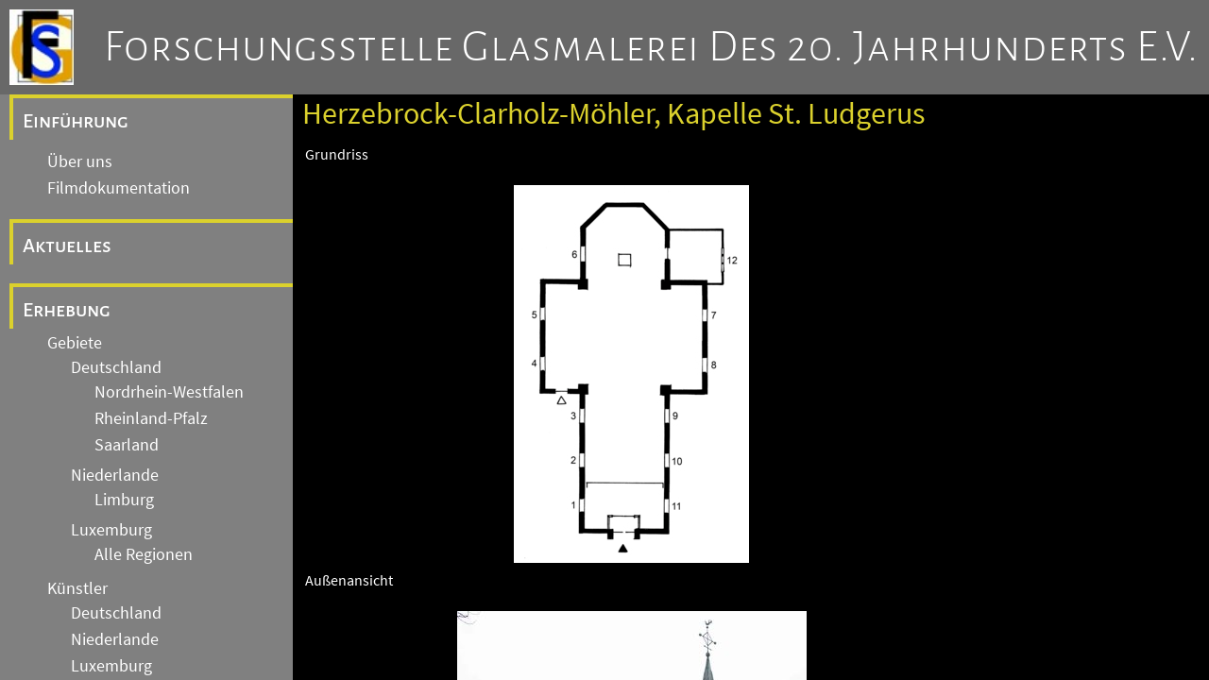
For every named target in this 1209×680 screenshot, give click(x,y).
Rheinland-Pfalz (151, 418)
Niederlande (115, 475)
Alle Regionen (143, 554)
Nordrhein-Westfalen (169, 392)
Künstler (77, 588)
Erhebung (67, 309)
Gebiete (74, 342)
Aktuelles (67, 245)
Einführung (75, 120)
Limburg (124, 499)
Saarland (126, 444)
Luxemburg (111, 529)
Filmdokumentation (118, 188)
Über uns (79, 161)
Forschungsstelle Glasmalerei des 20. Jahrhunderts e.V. (651, 47)
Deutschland (116, 367)
